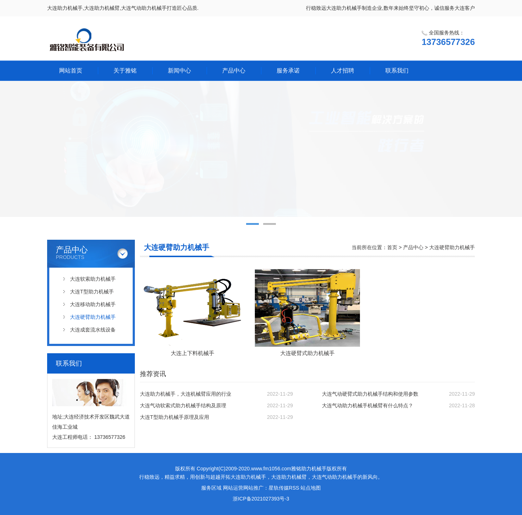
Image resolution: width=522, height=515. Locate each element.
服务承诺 (288, 70)
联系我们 (397, 70)
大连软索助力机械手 (93, 279)
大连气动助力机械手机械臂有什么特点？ (367, 405)
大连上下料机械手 (192, 353)
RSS (294, 488)
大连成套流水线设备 (93, 330)
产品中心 (233, 70)
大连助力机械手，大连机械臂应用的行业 (185, 394)
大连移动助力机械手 (93, 304)
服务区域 (211, 488)
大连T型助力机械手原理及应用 (174, 417)
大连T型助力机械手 (92, 291)
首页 (392, 247)
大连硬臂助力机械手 (93, 317)
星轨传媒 (279, 488)
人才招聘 (342, 70)
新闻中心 (179, 70)
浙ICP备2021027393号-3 (261, 499)
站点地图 (311, 488)
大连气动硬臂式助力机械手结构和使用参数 (370, 394)
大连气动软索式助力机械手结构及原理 (183, 405)
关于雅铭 (125, 70)
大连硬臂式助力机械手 (307, 353)
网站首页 (70, 70)
